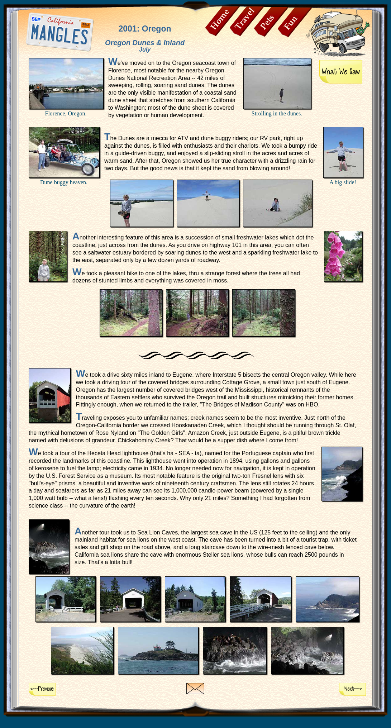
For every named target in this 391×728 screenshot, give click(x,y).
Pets (271, 22)
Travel (247, 21)
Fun (295, 22)
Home (222, 21)
